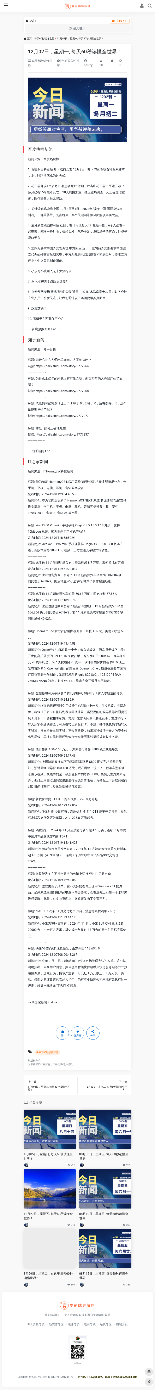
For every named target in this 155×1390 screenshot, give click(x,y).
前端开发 (122, 1324)
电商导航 (90, 1324)
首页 (29, 38)
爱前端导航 (44, 1376)
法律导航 (73, 1324)
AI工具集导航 (35, 1324)
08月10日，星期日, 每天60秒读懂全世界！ (103, 1216)
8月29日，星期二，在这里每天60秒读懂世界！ (48, 1276)
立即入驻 (120, 21)
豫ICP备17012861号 (62, 1376)
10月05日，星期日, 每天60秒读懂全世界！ (48, 1156)
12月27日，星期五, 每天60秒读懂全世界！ (48, 1216)
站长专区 (106, 1324)
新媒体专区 (56, 1324)
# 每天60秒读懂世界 (47, 1052)
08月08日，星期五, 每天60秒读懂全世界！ (103, 1156)
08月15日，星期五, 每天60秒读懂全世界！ (103, 1276)
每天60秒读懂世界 (44, 38)
